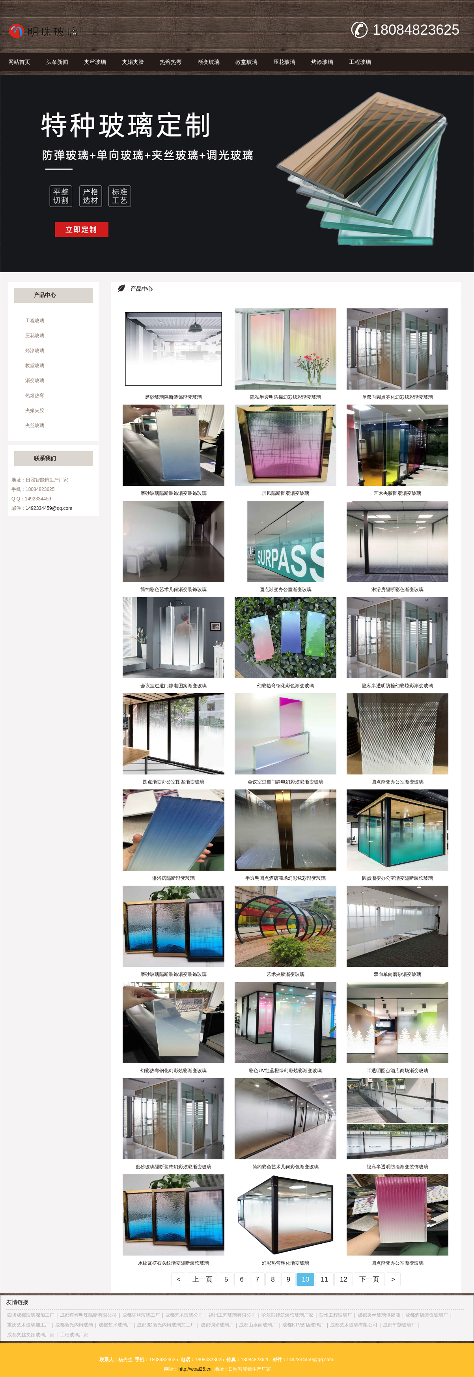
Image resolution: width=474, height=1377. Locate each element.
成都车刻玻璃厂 (399, 1325)
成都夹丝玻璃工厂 (141, 1315)
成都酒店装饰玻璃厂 (426, 1315)
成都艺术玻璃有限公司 (353, 1325)
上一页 (202, 1279)
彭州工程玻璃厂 (335, 1315)
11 (324, 1279)
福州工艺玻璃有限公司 (232, 1315)
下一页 (369, 1279)
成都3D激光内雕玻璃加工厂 (166, 1325)
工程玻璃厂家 (74, 1335)
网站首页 (19, 62)
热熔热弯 (171, 62)
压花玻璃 (284, 62)
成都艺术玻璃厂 (115, 1325)
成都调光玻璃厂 (217, 1325)
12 (343, 1279)
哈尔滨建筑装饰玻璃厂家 (287, 1315)
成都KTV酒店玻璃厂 (303, 1325)
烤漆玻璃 (322, 62)
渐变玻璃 (209, 62)
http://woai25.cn (194, 1369)
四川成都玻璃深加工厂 (30, 1315)
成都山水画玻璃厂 (258, 1325)
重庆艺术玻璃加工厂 (28, 1325)
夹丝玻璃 (95, 62)
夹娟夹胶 (133, 62)
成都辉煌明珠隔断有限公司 (88, 1315)
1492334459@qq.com (49, 508)
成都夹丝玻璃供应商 (379, 1315)
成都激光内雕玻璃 (74, 1325)
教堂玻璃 (246, 62)
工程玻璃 (360, 62)
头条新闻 (57, 62)
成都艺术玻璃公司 (184, 1315)
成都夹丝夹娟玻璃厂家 (30, 1335)
